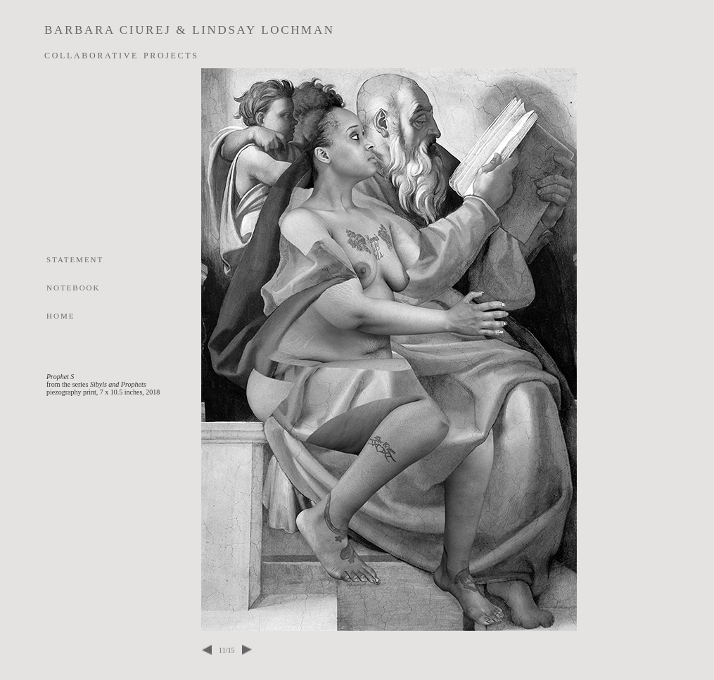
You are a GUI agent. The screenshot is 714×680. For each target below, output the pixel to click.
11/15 (226, 650)
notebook (73, 287)
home (60, 315)
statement (74, 258)
